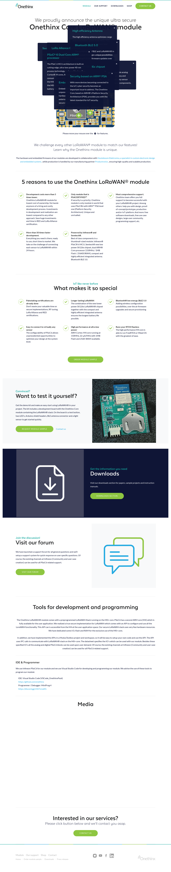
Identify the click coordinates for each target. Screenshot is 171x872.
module (87, 6)
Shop (43, 855)
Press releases (62, 859)
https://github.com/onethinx (31, 681)
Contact (52, 855)
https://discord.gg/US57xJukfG (32, 689)
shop (129, 6)
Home (18, 859)
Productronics (101, 161)
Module (20, 855)
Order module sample (32, 859)
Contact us (61, 429)
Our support (101, 6)
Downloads (117, 6)
